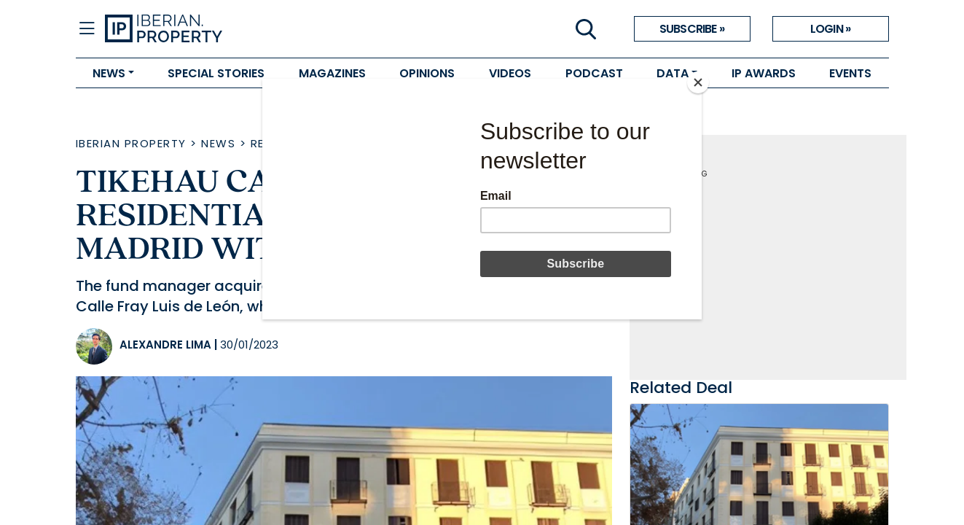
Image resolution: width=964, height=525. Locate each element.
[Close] (698, 82)
